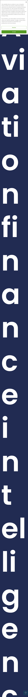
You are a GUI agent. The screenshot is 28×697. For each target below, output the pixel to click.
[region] (14, 17)
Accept (14, 31)
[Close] (26, 2)
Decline (14, 27)
